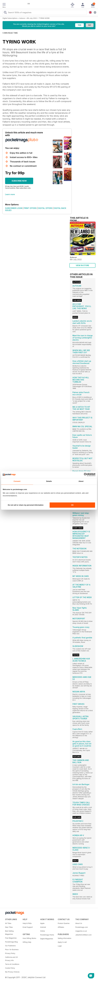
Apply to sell (62, 942)
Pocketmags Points (47, 935)
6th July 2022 (32, 18)
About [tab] (81, 481)
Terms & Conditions (12, 964)
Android (43, 927)
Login (60, 946)
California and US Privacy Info (11, 958)
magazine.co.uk (81, 931)
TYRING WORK (44, 18)
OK (72, 505)
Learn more (10, 194)
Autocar (22, 18)
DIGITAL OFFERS (45, 208)
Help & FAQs (27, 923)
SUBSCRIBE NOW (19, 181)
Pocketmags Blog (11, 942)
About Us (78, 923)
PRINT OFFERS (30, 208)
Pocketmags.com (81, 927)
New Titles (9, 927)
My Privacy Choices (12, 972)
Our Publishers (10, 946)
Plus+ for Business (12, 949)
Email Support (28, 927)
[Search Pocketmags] (5, 12)
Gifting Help (27, 942)
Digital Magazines (46, 939)
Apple (42, 923)
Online (42, 931)
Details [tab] (49, 481)
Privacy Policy (10, 953)
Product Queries (64, 923)
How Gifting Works (29, 938)
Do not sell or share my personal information (25, 505)
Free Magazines (11, 938)
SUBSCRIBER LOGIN (13, 208)
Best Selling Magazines (9, 932)
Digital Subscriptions (10, 18)
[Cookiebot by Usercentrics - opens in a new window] (84, 474)
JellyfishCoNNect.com (83, 935)
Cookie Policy (10, 968)
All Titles (8, 923)
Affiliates (61, 927)
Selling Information (64, 938)
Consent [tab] (17, 481)
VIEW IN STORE (82, 265)
